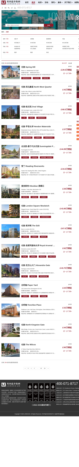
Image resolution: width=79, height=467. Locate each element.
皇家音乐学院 (49, 46)
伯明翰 (32, 39)
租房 (40, 2)
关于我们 (67, 2)
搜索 (48, 25)
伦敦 (16, 39)
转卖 (47, 52)
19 (41, 368)
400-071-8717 (24, 7)
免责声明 (57, 414)
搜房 (33, 2)
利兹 (63, 39)
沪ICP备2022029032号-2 (48, 414)
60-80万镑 (49, 42)
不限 (7, 39)
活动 (46, 2)
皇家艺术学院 (33, 46)
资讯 (53, 2)
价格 (70, 63)
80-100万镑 (65, 42)
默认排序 (64, 63)
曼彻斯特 (48, 39)
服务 (59, 2)
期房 (31, 52)
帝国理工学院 (65, 46)
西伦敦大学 (49, 48)
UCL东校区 (33, 48)
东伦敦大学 (17, 46)
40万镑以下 (17, 42)
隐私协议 (62, 414)
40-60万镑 (33, 42)
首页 (27, 2)
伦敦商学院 (17, 48)
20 (44, 368)
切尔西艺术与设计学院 (68, 48)
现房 (15, 52)
